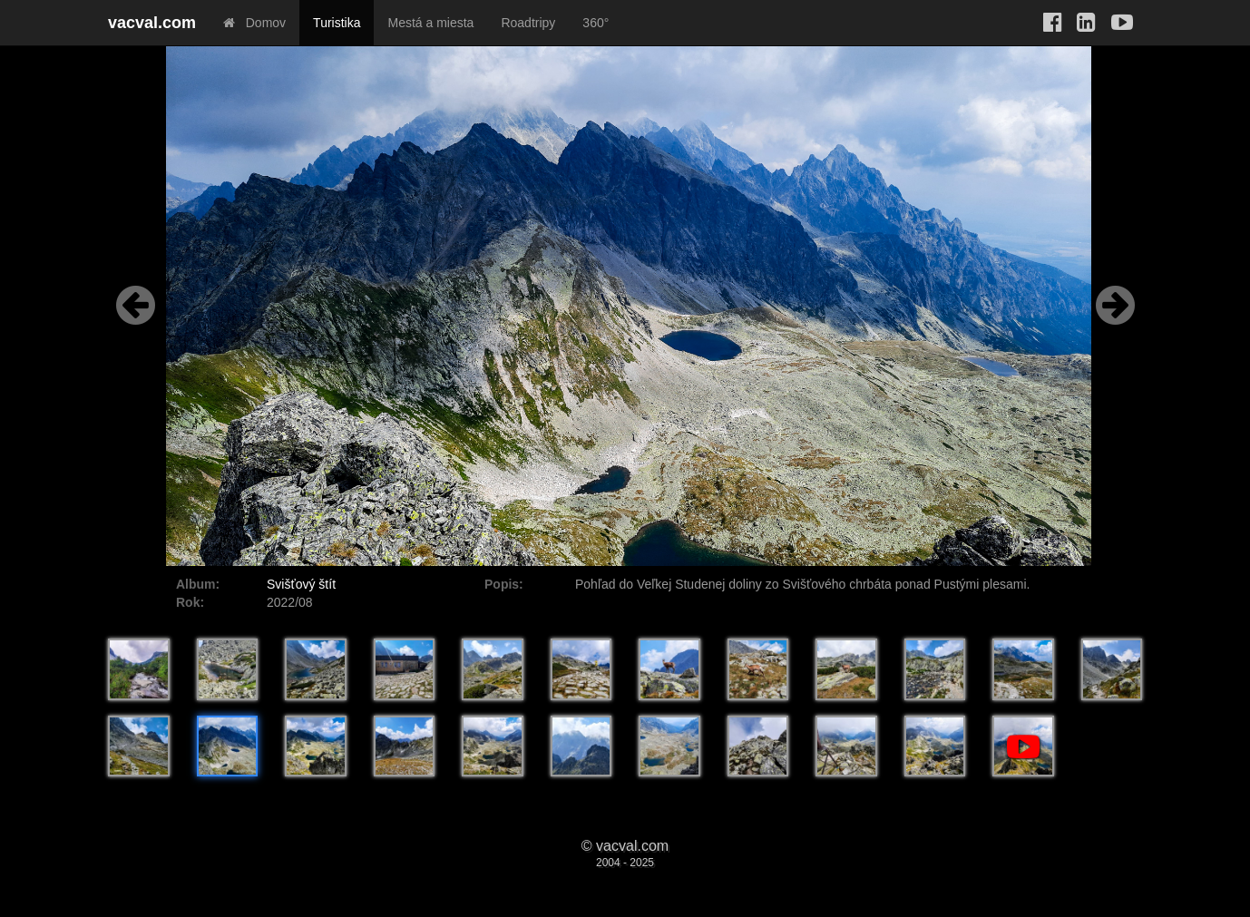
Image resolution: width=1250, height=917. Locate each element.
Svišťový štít (301, 584)
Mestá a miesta (430, 22)
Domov (254, 22)
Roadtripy (528, 22)
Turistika (336, 22)
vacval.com (152, 23)
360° (595, 22)
